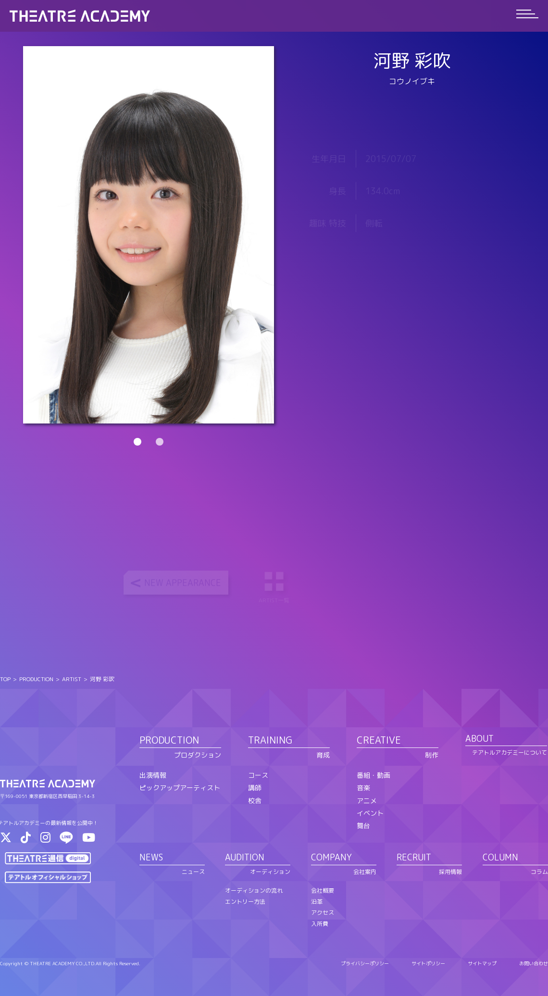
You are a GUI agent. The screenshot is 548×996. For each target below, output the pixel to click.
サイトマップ (482, 963)
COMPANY (331, 857)
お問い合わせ (533, 963)
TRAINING (270, 740)
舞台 (363, 825)
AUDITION (244, 857)
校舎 (255, 800)
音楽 (363, 787)
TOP (5, 679)
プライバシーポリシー (365, 963)
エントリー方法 (245, 901)
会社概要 (322, 890)
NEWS (151, 857)
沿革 (317, 901)
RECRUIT (414, 857)
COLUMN (500, 857)
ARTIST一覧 (275, 586)
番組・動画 (373, 775)
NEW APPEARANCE (182, 583)
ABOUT (479, 739)
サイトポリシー (428, 963)
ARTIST (71, 679)
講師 (255, 787)
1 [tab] (137, 442)
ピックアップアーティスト (179, 787)
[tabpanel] (148, 234)
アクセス (322, 913)
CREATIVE (379, 740)
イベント (370, 813)
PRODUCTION (36, 679)
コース (258, 775)
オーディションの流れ (254, 890)
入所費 (319, 924)
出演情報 (152, 775)
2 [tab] (159, 442)
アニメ (367, 800)
